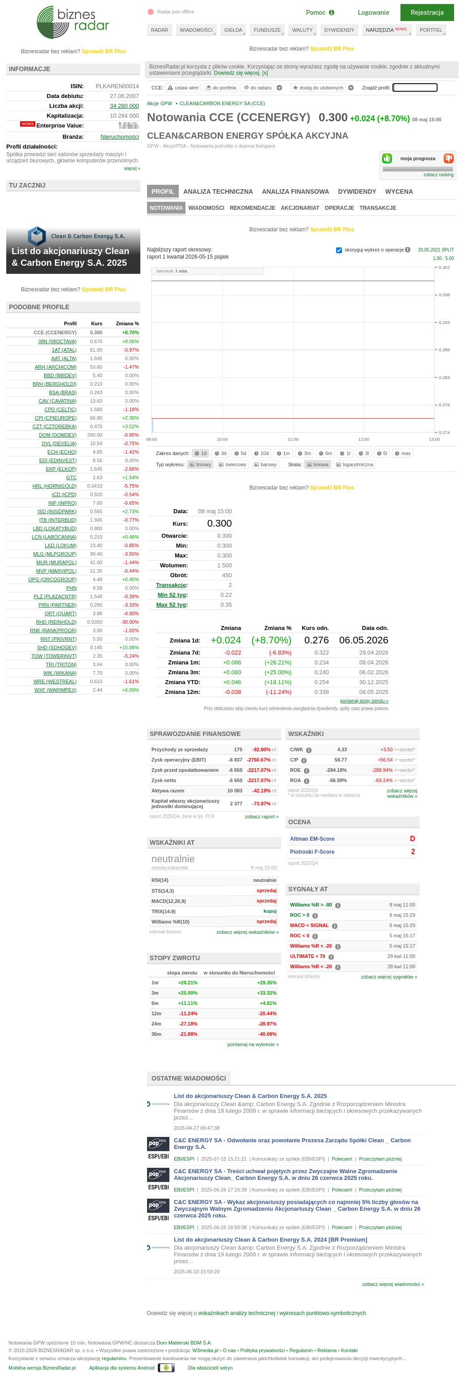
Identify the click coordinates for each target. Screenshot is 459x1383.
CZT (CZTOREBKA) (55, 426)
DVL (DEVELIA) (59, 443)
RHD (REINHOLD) (56, 622)
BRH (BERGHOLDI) (54, 384)
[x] (265, 73)
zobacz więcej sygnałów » (389, 976)
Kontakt (349, 1350)
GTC (71, 477)
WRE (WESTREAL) (55, 681)
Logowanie (373, 12)
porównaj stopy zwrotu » (364, 700)
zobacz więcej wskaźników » (248, 932)
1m (282, 453)
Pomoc (320, 12)
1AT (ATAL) (64, 350)
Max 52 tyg (171, 604)
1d (199, 453)
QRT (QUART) (61, 613)
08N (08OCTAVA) (57, 341)
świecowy (231, 464)
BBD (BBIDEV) (60, 375)
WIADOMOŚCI (196, 30)
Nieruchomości (120, 136)
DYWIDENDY (339, 30)
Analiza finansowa (295, 191)
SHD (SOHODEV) (57, 647)
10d (261, 453)
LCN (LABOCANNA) (54, 537)
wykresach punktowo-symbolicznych (322, 1313)
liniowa (317, 464)
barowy (264, 464)
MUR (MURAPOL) (57, 562)
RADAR (159, 30)
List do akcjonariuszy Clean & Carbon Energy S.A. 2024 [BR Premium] (270, 1239)
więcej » (132, 168)
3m (303, 453)
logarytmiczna (354, 464)
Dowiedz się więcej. (237, 73)
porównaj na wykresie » (253, 1044)
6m (324, 453)
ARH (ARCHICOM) (56, 367)
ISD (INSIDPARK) (57, 511)
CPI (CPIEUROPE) (56, 418)
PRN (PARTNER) (57, 605)
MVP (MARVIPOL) (56, 571)
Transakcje (378, 208)
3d (220, 453)
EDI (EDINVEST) (58, 460)
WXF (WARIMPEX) (55, 690)
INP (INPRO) (62, 503)
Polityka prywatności (262, 1350)
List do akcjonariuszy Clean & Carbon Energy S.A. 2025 (250, 1096)
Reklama (327, 1350)
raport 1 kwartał (188, 257)
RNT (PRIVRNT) (58, 639)
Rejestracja (427, 12)
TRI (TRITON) (61, 664)
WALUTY (302, 30)
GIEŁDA (233, 30)
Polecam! (342, 1159)
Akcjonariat (300, 208)
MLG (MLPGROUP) (54, 554)
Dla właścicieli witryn (210, 1367)
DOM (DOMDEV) (57, 435)
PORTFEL (431, 30)
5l (381, 453)
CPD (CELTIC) (61, 409)
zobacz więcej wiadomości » (393, 1284)
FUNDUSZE (267, 30)
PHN (71, 588)
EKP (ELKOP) (61, 469)
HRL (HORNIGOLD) (55, 486)
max (402, 453)
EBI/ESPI (184, 1159)
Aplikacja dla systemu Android (121, 1367)
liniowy (199, 464)
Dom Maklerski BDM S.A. (184, 1342)
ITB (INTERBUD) (58, 520)
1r (344, 453)
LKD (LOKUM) (61, 545)
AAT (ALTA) (64, 358)
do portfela (220, 87)
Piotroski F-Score (312, 852)
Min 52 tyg (172, 594)
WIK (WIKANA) (60, 673)
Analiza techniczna (218, 191)
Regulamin (301, 1350)
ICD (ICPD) (64, 494)
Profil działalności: (32, 146)
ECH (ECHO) (61, 452)
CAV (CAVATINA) (58, 401)
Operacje (339, 208)
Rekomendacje (252, 208)
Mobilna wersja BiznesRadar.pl (42, 1367)
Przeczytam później (380, 1159)
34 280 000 (124, 105)
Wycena (399, 191)
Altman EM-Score (312, 839)
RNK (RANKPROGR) (53, 630)
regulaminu (114, 1358)
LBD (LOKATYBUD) (55, 528)
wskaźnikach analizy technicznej (236, 1313)
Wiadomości (206, 208)
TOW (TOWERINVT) (54, 656)
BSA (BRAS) (63, 392)
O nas (229, 1350)
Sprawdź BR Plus (332, 49)
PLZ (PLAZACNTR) (55, 596)
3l (363, 453)
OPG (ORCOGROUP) (52, 579)
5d (239, 453)
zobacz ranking (439, 174)
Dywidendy (357, 191)
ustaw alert (182, 87)
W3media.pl (205, 1350)
